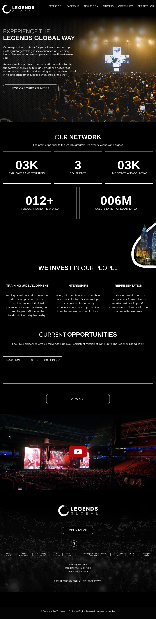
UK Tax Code (131, 554)
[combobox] (44, 360)
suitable (111, 611)
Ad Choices (56, 554)
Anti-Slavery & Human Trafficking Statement (93, 554)
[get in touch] (78, 530)
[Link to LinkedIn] (82, 543)
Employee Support (146, 554)
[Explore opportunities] (30, 88)
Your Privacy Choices (41, 554)
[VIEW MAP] (78, 399)
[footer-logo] (78, 510)
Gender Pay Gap (118, 554)
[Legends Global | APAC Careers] (18, 9)
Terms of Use (69, 554)
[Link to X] (74, 543)
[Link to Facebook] (66, 543)
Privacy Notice (8, 554)
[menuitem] (55, 6)
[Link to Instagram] (90, 543)
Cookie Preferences (23, 554)
